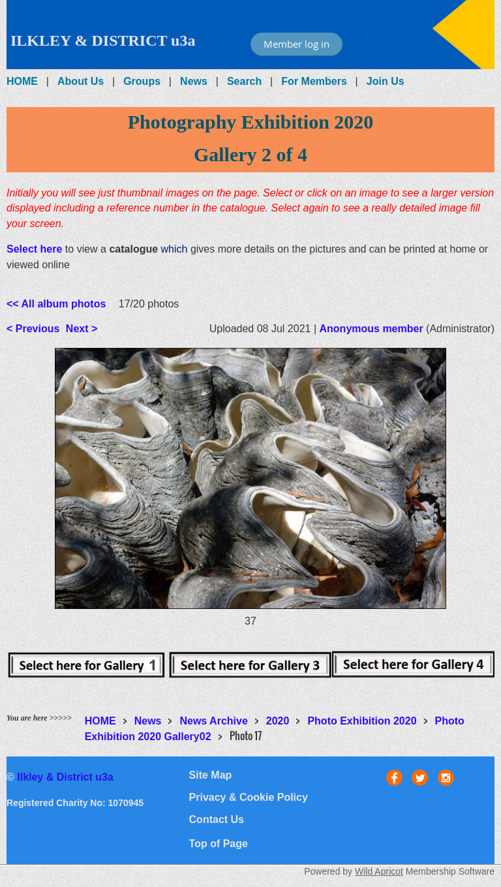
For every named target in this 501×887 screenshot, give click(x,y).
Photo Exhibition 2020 (361, 720)
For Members (313, 81)
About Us (80, 81)
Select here (34, 249)
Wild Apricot (379, 871)
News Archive (213, 720)
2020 (278, 720)
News (193, 81)
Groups (141, 81)
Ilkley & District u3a (65, 777)
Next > (81, 328)
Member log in (296, 43)
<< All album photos (56, 303)
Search (244, 81)
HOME (22, 81)
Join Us (385, 81)
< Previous (33, 328)
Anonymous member (371, 328)
